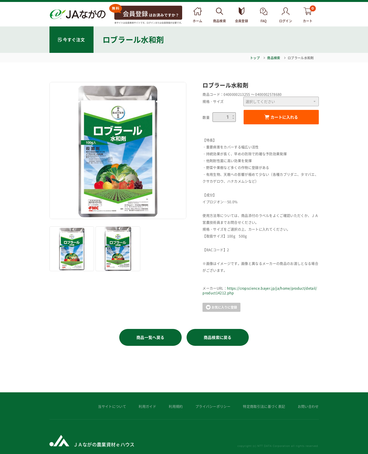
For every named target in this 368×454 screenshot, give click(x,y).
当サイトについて (112, 406)
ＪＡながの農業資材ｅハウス (104, 444)
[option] (118, 150)
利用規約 (176, 406)
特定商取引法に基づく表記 (264, 406)
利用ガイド (147, 406)
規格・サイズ (213, 101)
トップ (255, 57)
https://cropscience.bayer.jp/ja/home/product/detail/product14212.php (259, 290)
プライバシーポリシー (212, 406)
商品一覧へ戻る (150, 337)
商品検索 (273, 57)
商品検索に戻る (218, 337)
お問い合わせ (308, 406)
